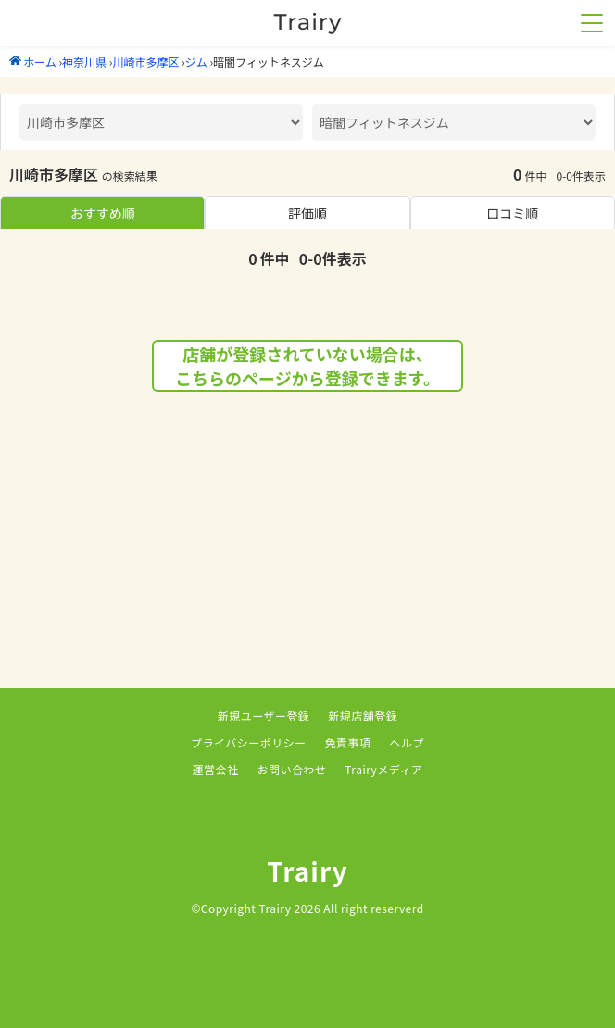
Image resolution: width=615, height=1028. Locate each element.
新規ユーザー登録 (264, 715)
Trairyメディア (383, 769)
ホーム (32, 61)
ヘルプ (407, 742)
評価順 (307, 213)
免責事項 (348, 742)
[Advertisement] (307, 558)
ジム (196, 61)
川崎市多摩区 (145, 61)
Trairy (307, 870)
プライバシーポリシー (249, 742)
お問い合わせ (291, 769)
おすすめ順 (102, 213)
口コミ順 (512, 213)
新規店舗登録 (362, 715)
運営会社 (216, 769)
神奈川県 (84, 61)
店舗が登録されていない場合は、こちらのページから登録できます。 (307, 366)
